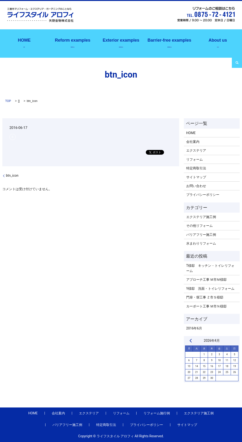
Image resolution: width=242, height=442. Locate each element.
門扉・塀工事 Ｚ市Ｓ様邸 (204, 297)
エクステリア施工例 (121, 42)
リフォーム (194, 159)
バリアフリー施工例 (169, 42)
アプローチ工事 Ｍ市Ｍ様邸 (206, 279)
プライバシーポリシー (202, 195)
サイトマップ (196, 177)
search (237, 63)
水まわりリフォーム (201, 243)
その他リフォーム (199, 226)
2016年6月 (194, 328)
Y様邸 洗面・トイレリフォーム (210, 288)
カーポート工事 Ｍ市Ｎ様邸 (206, 306)
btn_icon (12, 175)
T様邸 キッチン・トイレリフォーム (210, 268)
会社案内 (217, 42)
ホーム (24, 42)
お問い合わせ (196, 186)
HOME (191, 133)
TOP (8, 101)
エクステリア (196, 150)
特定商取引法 (196, 168)
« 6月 (191, 340)
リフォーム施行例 (72, 42)
